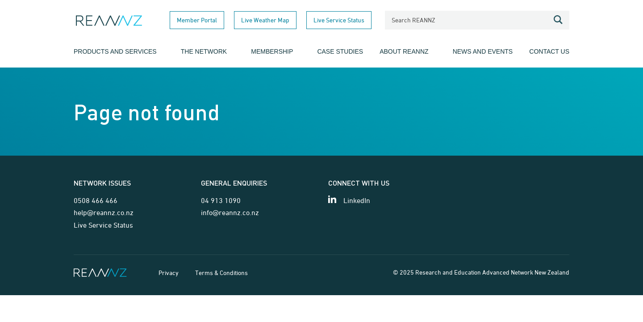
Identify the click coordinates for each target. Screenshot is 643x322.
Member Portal (197, 20)
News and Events (483, 51)
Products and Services (115, 51)
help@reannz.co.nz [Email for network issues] (104, 212)
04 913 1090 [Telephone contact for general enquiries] (221, 200)
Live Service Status (338, 20)
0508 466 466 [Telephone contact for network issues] (95, 200)
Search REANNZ (413, 20)
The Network (204, 51)
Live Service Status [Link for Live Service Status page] (103, 225)
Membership (272, 51)
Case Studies (340, 51)
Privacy (169, 272)
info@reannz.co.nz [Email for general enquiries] (230, 212)
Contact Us (549, 51)
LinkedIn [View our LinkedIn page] (356, 200)
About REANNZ (404, 51)
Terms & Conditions (221, 272)
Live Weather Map (265, 20)
